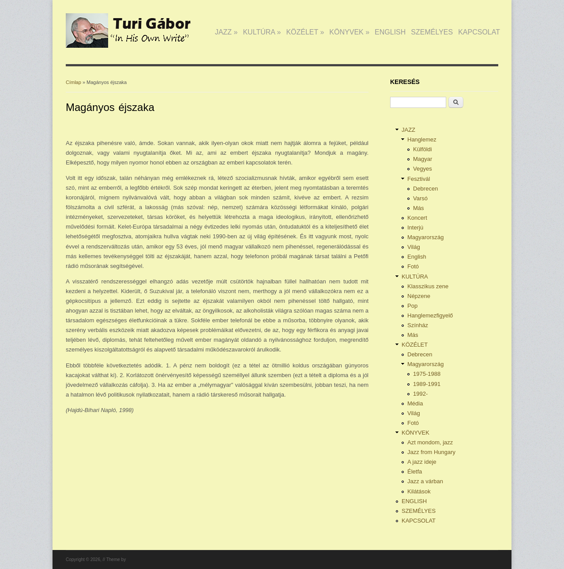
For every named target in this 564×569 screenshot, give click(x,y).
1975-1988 (426, 373)
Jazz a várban (425, 481)
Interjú (415, 227)
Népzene (418, 296)
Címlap (73, 82)
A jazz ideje (421, 461)
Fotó (413, 266)
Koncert (417, 217)
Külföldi (422, 149)
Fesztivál (418, 179)
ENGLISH (390, 32)
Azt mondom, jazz (430, 442)
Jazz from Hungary (431, 452)
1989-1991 (426, 384)
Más (418, 208)
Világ (413, 247)
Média (415, 403)
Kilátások (419, 491)
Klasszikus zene (427, 286)
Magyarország (425, 237)
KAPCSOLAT (479, 32)
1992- (420, 393)
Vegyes (422, 168)
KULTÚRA (262, 32)
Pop (412, 305)
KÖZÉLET (305, 32)
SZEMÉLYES (432, 32)
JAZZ (226, 32)
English (416, 256)
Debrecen (425, 188)
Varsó (420, 198)
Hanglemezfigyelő (430, 315)
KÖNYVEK (349, 32)
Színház (417, 325)
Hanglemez (421, 139)
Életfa (414, 471)
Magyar (422, 159)
